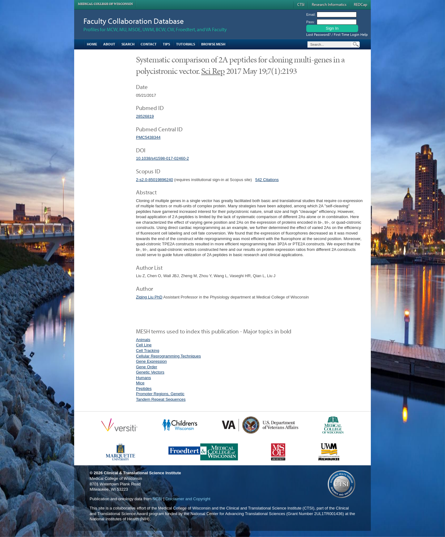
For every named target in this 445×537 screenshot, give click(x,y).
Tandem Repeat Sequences (160, 399)
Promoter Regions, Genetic (160, 393)
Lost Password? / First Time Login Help (337, 34)
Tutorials (185, 44)
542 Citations (267, 179)
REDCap (360, 4)
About (109, 44)
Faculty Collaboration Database (133, 21)
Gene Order (146, 367)
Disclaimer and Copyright (187, 499)
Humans (143, 377)
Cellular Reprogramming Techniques (168, 356)
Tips (166, 44)
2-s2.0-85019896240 (154, 179)
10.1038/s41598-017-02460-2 (162, 158)
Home (92, 44)
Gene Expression (151, 361)
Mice (140, 383)
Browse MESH (213, 44)
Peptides (144, 388)
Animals (143, 339)
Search (127, 44)
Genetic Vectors (150, 372)
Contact (149, 44)
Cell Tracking (147, 350)
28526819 (145, 116)
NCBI (157, 499)
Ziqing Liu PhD (149, 297)
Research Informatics (329, 4)
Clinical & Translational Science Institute (142, 473)
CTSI (300, 4)
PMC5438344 (148, 137)
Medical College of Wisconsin (105, 4)
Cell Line (144, 345)
